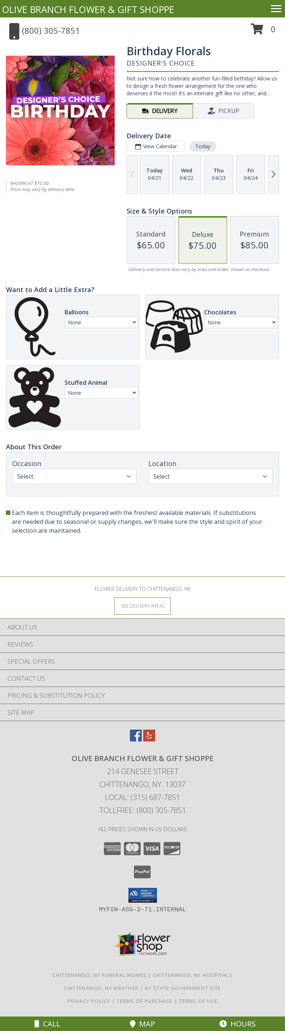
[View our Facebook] (136, 739)
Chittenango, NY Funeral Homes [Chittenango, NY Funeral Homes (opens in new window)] (99, 975)
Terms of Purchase (145, 1001)
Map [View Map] (142, 1024)
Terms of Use (198, 1001)
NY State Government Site (183, 988)
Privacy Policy (89, 1001)
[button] (263, 31)
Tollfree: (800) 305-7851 (142, 810)
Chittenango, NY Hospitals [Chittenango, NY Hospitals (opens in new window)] (193, 975)
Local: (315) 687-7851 (142, 797)
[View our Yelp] (149, 739)
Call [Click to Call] (47, 1024)
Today (202, 146)
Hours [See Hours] (237, 1024)
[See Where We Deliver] (142, 605)
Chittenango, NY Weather (101, 988)
